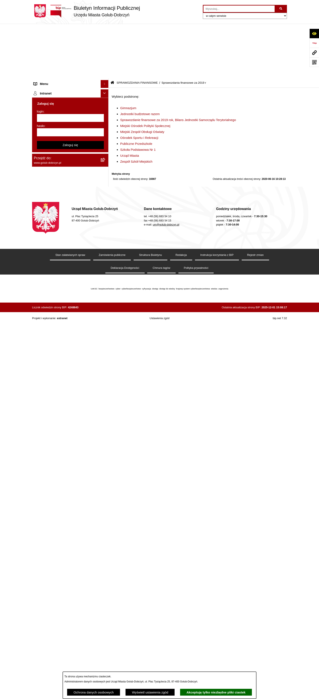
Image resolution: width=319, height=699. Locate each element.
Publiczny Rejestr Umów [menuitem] (51, 419)
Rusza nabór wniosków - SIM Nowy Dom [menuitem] (63, 387)
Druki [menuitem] (37, 363)
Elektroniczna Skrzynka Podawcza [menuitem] (58, 472)
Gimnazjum (128, 53)
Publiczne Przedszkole (136, 89)
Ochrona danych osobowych (93, 692)
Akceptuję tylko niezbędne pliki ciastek (216, 692)
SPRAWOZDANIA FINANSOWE (137, 28)
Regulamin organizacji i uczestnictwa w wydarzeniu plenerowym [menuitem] (61, 353)
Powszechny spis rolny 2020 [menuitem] (54, 411)
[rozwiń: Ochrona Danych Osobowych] (105, 93)
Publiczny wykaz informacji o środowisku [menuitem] (62, 335)
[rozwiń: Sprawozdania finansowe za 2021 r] (105, 154)
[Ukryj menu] (105, 29)
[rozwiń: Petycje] (105, 85)
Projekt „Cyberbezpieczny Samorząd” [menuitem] (60, 580)
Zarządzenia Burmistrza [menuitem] (50, 108)
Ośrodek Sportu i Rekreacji (139, 83)
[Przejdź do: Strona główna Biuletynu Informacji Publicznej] (112, 28)
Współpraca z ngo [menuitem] (46, 116)
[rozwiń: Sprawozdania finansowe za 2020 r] (105, 164)
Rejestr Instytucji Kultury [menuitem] (51, 435)
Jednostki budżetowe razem (140, 59)
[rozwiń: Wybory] (105, 343)
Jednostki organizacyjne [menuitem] (51, 61)
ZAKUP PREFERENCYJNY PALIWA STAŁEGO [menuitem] (59, 536)
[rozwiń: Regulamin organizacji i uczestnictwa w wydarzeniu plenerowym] (105, 351)
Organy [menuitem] (39, 45)
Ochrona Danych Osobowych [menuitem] (54, 92)
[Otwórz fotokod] (314, 62)
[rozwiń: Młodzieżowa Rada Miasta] (105, 69)
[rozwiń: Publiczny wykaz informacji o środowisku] (105, 335)
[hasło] (70, 649)
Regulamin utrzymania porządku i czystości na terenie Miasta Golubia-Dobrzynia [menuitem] (66, 453)
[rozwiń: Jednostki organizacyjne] (105, 61)
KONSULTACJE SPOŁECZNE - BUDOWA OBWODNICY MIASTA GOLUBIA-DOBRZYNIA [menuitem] (63, 513)
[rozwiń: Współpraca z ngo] (105, 117)
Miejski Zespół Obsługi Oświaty (142, 77)
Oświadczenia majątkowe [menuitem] (52, 443)
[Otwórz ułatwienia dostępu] (314, 33)
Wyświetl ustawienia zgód (150, 692)
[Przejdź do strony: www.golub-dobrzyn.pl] (314, 52)
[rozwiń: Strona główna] (105, 37)
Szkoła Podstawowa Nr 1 (138, 95)
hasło (41, 643)
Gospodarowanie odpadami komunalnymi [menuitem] (63, 395)
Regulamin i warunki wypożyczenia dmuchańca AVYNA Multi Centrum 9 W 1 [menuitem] (67, 490)
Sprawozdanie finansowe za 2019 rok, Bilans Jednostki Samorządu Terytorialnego (178, 65)
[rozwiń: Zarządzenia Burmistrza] (105, 108)
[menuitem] (70, 143)
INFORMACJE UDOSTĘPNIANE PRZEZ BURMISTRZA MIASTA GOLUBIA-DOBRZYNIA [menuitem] (63, 551)
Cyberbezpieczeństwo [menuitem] (49, 526)
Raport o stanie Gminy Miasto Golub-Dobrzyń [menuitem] (66, 464)
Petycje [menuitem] (39, 85)
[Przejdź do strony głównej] (86, 11)
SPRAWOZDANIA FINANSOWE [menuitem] (56, 132)
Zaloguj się (70, 662)
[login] (70, 635)
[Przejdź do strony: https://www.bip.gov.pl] (314, 43)
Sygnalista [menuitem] (41, 480)
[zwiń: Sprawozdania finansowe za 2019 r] (105, 175)
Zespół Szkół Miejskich (136, 107)
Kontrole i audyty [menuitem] (46, 371)
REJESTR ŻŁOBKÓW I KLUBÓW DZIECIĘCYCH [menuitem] (58, 598)
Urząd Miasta (129, 101)
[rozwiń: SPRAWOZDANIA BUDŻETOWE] (105, 124)
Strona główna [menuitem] (44, 37)
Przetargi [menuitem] (40, 101)
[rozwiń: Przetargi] (105, 101)
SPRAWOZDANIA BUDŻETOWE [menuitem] (57, 124)
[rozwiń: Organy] (105, 45)
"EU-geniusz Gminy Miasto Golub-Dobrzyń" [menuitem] (64, 588)
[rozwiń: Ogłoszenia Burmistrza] (105, 77)
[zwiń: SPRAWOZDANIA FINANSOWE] (105, 132)
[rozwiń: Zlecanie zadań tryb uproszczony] (105, 53)
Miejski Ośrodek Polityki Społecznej (145, 71)
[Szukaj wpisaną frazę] (281, 9)
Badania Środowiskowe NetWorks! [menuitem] (58, 572)
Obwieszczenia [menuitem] (44, 379)
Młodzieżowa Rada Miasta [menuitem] (52, 69)
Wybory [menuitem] (39, 343)
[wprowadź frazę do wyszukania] (239, 9)
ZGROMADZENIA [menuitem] (46, 564)
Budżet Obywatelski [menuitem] (48, 427)
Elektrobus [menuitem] (41, 500)
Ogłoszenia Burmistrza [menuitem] (50, 77)
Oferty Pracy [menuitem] (42, 403)
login (40, 628)
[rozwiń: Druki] (105, 363)
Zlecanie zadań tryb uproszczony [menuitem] (57, 53)
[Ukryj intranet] (105, 610)
